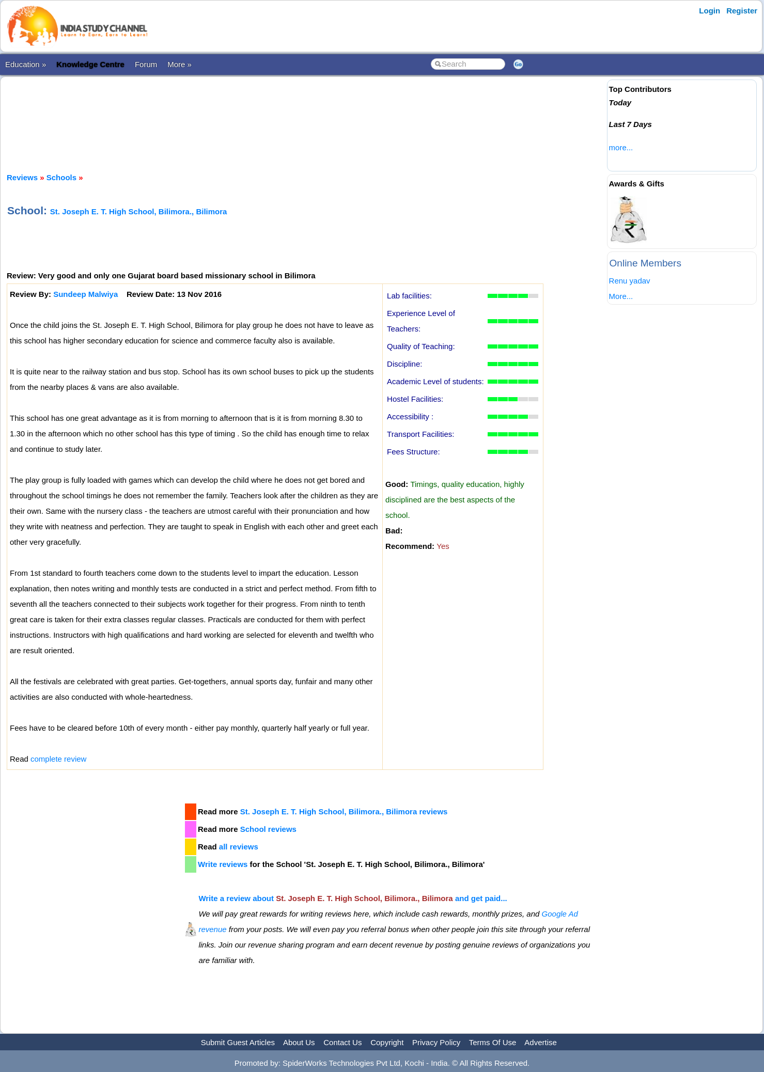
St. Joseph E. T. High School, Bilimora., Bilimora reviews (344, 811)
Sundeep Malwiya (85, 294)
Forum (146, 64)
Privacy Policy (436, 1042)
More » (179, 64)
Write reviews (222, 864)
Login (709, 10)
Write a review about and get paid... (352, 898)
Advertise (540, 1042)
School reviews (268, 829)
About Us (299, 1042)
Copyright (386, 1042)
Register (741, 10)
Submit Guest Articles (238, 1042)
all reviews (238, 846)
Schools (61, 177)
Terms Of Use (493, 1042)
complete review (58, 758)
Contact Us (342, 1042)
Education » (25, 64)
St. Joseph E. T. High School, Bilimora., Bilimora (138, 211)
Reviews (22, 177)
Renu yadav (629, 280)
